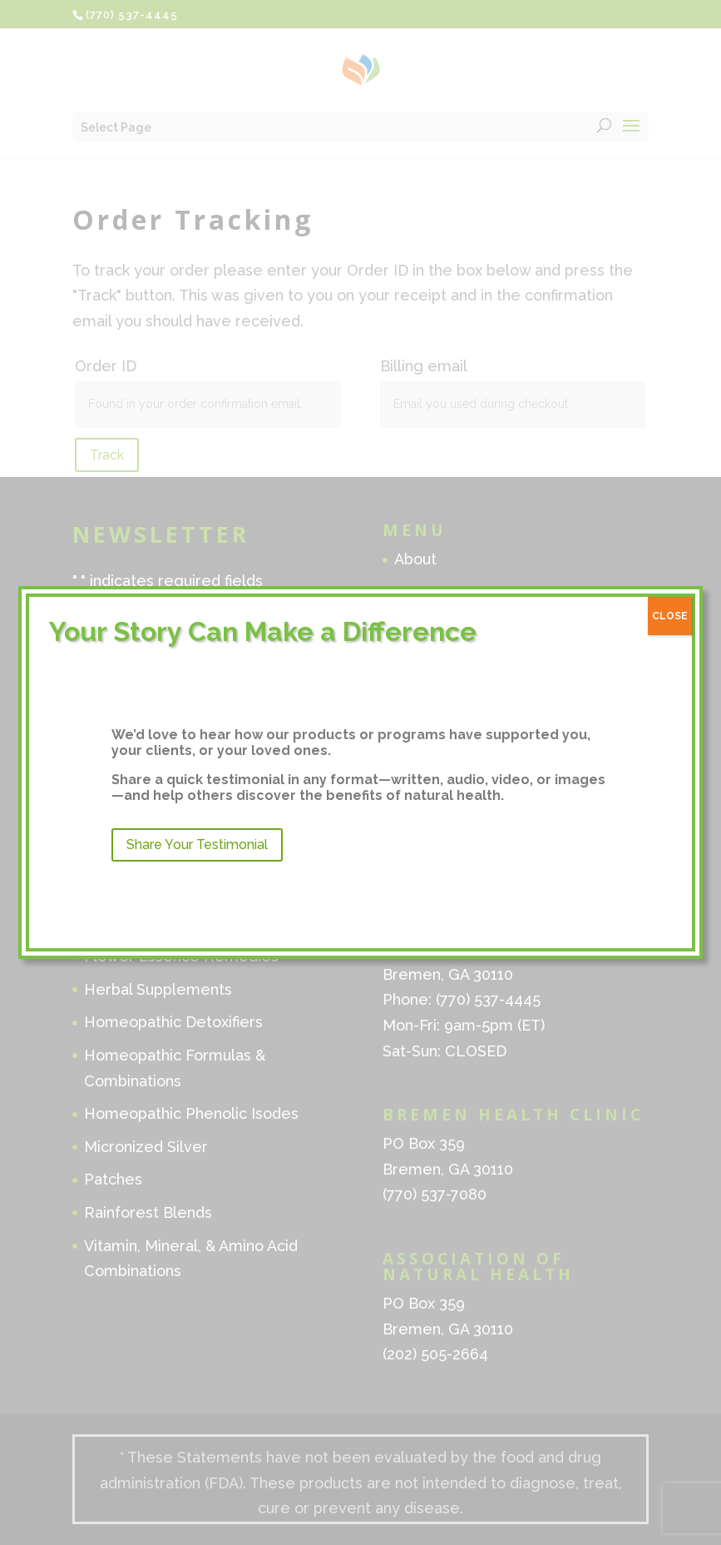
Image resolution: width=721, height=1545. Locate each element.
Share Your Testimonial (197, 844)
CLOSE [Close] (670, 616)
